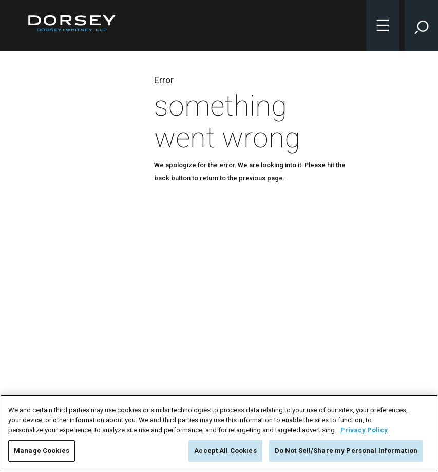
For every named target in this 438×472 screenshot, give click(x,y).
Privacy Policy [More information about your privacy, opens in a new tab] (364, 430)
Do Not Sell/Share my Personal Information (346, 451)
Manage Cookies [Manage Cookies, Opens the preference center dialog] (41, 451)
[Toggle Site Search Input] (421, 25)
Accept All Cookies (225, 451)
